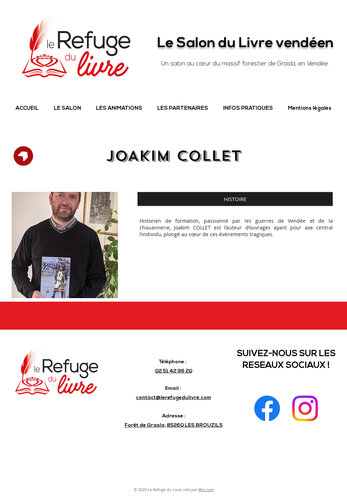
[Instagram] (305, 408)
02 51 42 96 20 (173, 371)
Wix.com (206, 489)
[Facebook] (267, 408)
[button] (67, 108)
